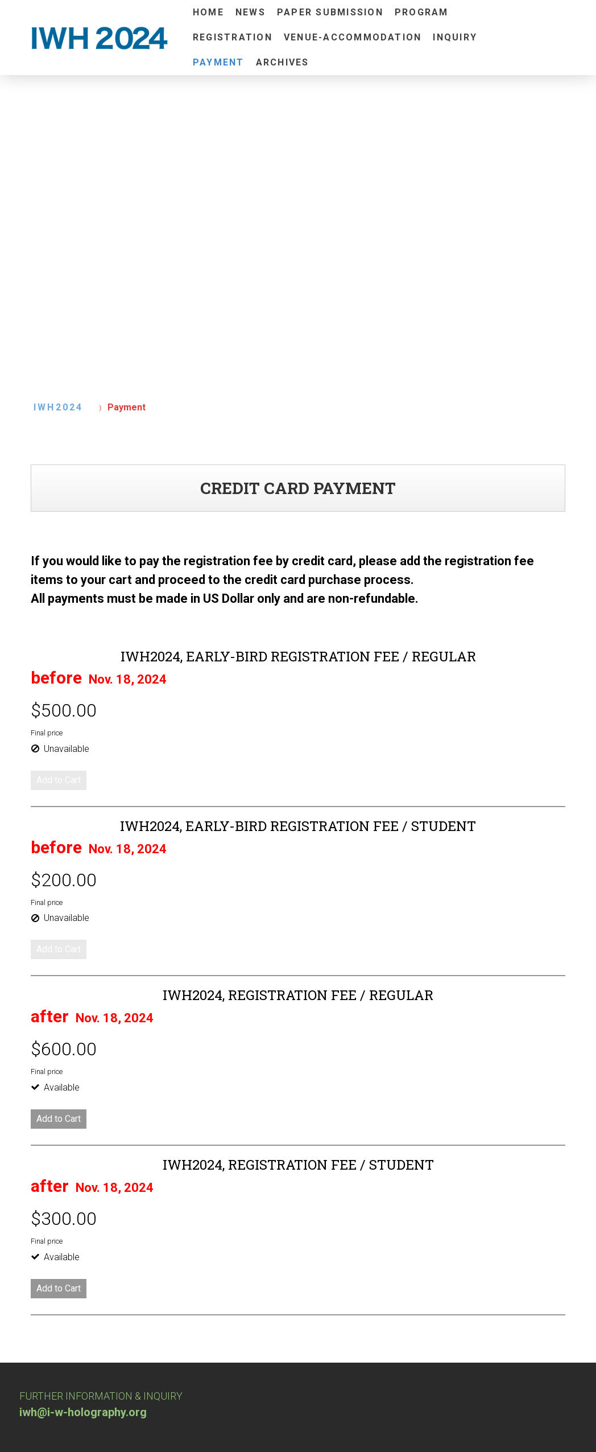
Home (208, 12)
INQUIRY (455, 37)
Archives (282, 62)
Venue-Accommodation (353, 37)
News (250, 12)
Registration (232, 37)
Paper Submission (330, 12)
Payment (219, 62)
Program (422, 12)
